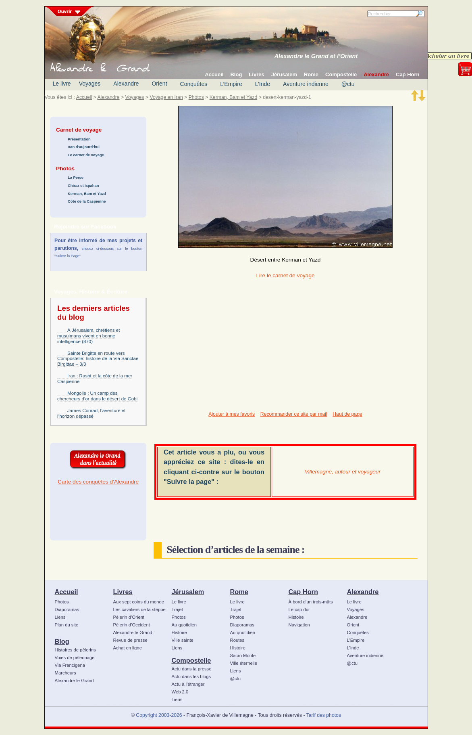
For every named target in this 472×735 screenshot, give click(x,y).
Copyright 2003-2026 (159, 715)
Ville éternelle (243, 663)
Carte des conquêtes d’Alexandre (98, 482)
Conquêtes (194, 84)
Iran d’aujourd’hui (84, 147)
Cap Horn (303, 591)
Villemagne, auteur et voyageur (343, 472)
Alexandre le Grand (74, 680)
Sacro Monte (243, 655)
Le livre (62, 83)
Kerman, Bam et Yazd (234, 97)
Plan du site (67, 624)
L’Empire (231, 84)
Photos (196, 97)
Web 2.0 (180, 691)
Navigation (299, 624)
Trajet (177, 609)
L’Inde (262, 84)
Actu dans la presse (192, 668)
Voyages (90, 83)
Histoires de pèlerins (75, 649)
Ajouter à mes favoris (231, 414)
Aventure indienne (306, 84)
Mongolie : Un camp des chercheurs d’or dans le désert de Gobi (97, 396)
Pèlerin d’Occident (131, 624)
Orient (159, 83)
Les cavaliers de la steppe (139, 609)
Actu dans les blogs (191, 676)
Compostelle (191, 660)
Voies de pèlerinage (75, 657)
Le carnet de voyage (86, 155)
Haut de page (347, 414)
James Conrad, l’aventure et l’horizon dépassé (91, 413)
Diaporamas (67, 609)
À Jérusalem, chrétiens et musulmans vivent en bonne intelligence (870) (88, 336)
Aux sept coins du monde (138, 601)
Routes (237, 640)
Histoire (179, 632)
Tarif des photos (323, 715)
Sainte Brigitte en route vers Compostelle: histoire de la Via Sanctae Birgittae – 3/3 (97, 359)
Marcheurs (65, 672)
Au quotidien (184, 624)
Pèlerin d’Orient (129, 617)
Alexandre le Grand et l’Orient (316, 56)
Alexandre (126, 83)
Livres (123, 591)
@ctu (348, 84)
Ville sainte (182, 640)
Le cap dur (299, 609)
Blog (62, 641)
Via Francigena (70, 665)
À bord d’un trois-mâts (311, 601)
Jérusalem (188, 591)
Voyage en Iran (166, 97)
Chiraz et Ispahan (83, 186)
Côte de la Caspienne (87, 201)
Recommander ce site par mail (293, 414)
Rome (239, 591)
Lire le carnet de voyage (285, 275)
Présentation (79, 139)
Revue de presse (130, 640)
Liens (60, 617)
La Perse (75, 178)
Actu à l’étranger (188, 684)
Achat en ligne (127, 647)
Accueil (84, 97)
